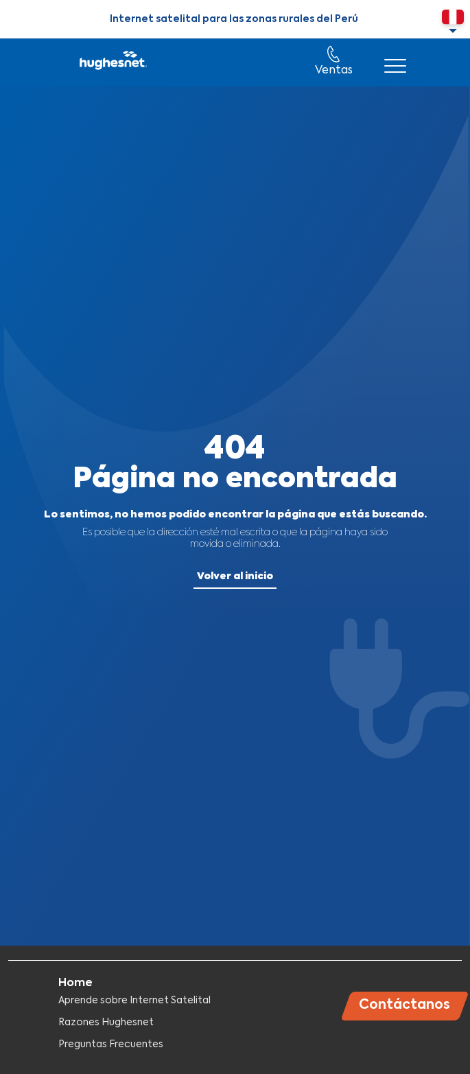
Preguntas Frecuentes (110, 1044)
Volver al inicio (235, 576)
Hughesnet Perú (112, 62)
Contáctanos (404, 1005)
